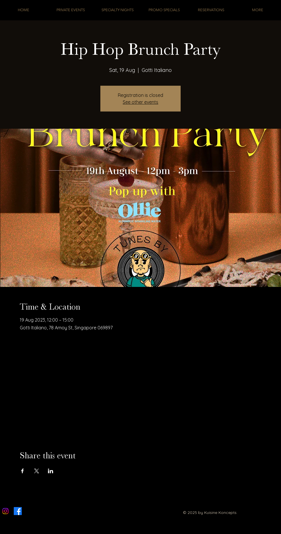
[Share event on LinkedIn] (50, 471)
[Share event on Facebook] (22, 471)
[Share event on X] (36, 471)
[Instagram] (5, 511)
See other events (140, 102)
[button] (164, 10)
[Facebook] (18, 511)
